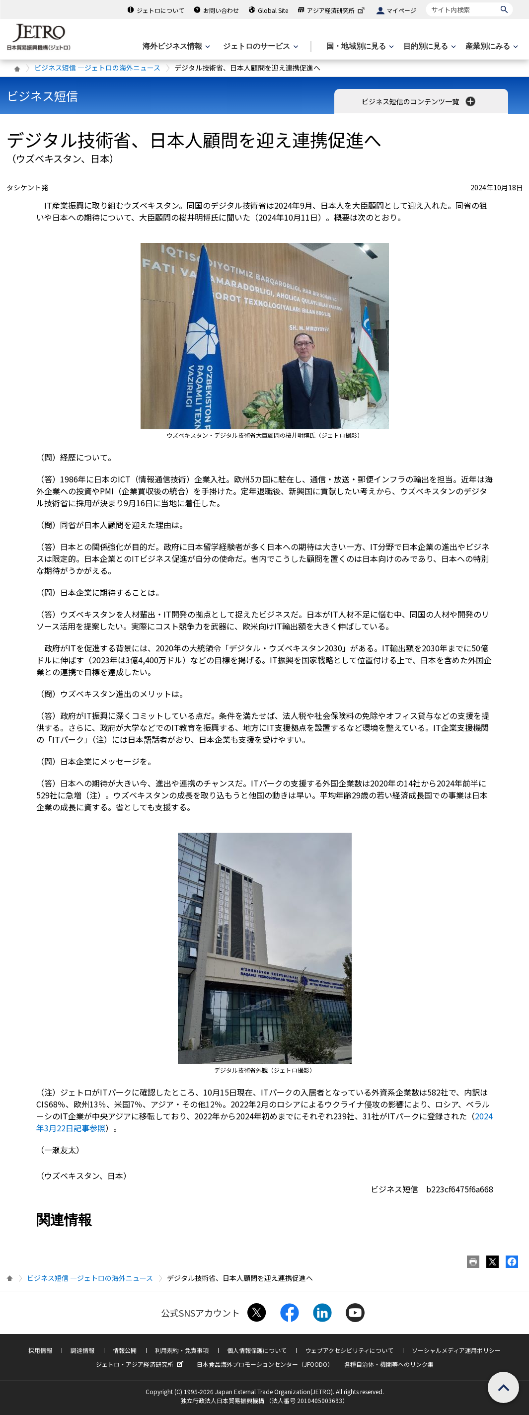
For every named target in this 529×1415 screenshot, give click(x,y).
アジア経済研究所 (337, 10)
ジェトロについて (160, 10)
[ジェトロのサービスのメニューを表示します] (259, 46)
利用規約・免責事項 (182, 1350)
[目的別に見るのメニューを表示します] (428, 46)
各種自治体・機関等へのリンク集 (389, 1364)
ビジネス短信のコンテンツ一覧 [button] (419, 101)
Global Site (273, 10)
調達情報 (82, 1350)
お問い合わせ (221, 10)
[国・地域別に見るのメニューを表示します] (359, 46)
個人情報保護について (257, 1350)
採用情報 (40, 1350)
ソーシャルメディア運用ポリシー (456, 1350)
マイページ (401, 10)
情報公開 (125, 1350)
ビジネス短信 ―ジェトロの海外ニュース (97, 68)
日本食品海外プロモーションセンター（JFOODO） (265, 1364)
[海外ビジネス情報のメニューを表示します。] (175, 46)
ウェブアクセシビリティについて (349, 1350)
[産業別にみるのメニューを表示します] (490, 46)
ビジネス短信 (42, 95)
